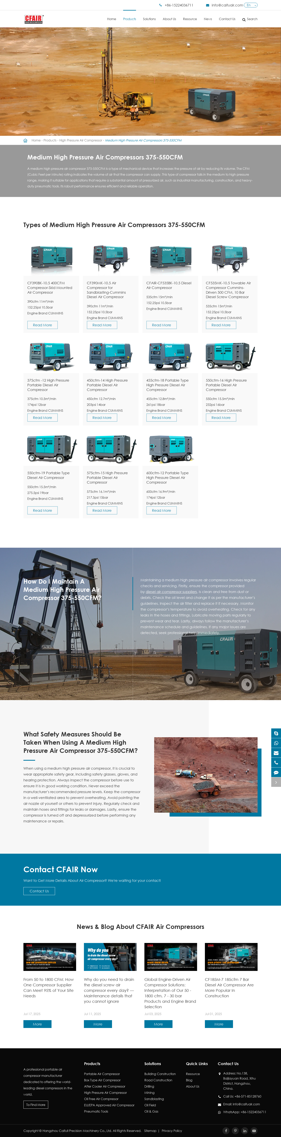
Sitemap (150, 1131)
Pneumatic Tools (96, 1111)
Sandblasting (154, 1099)
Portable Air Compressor (102, 1074)
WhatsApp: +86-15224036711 (240, 1112)
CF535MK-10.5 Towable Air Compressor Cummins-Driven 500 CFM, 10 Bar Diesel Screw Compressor (228, 290)
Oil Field (150, 1105)
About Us (169, 15)
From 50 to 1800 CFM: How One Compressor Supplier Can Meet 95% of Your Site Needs (48, 987)
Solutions (149, 15)
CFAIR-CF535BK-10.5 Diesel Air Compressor (168, 285)
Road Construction (158, 1080)
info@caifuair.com (227, 5)
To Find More (35, 1105)
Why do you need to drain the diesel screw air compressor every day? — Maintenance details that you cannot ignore (109, 990)
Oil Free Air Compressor (101, 1099)
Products (129, 15)
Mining (149, 1092)
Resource (190, 15)
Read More (42, 325)
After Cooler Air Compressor (104, 1086)
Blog (189, 1080)
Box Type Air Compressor (102, 1080)
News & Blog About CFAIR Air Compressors (140, 926)
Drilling (149, 1086)
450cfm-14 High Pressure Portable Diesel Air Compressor (107, 385)
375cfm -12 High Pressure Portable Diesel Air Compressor (48, 385)
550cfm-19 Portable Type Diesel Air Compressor (48, 475)
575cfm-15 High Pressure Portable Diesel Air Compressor (107, 477)
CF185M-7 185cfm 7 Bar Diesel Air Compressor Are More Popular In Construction (229, 987)
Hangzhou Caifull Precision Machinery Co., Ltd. (77, 1131)
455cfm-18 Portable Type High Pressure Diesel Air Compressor (167, 385)
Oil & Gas (151, 1111)
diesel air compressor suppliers (171, 592)
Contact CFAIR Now (60, 869)
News (208, 15)
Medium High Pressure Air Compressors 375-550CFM (143, 140)
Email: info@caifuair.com (240, 1104)
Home (111, 15)
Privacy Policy (172, 1131)
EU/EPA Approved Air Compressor (109, 1105)
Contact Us (227, 15)
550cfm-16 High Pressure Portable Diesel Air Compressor (226, 385)
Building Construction (160, 1074)
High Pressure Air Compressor (80, 140)
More (37, 1024)
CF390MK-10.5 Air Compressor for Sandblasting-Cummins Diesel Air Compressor (106, 290)
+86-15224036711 (179, 5)
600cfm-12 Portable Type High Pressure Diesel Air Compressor (167, 477)
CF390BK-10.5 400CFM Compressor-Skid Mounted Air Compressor (49, 287)
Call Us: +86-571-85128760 (240, 1096)
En (249, 5)
